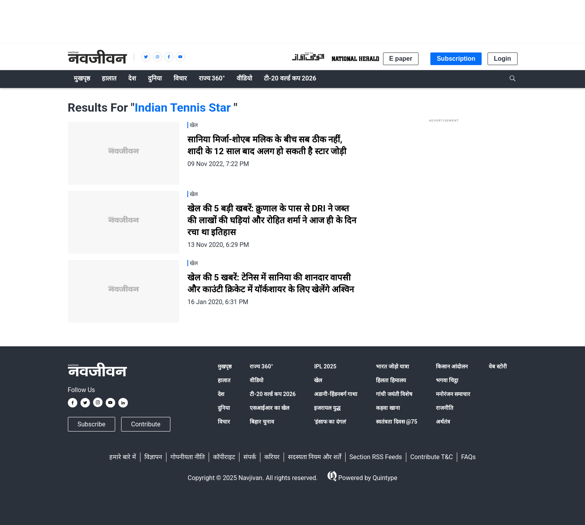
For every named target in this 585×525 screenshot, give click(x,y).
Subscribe (92, 424)
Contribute (145, 424)
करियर (272, 457)
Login (502, 58)
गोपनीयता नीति (187, 457)
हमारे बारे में (122, 457)
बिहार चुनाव (262, 422)
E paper (401, 58)
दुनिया (224, 408)
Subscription (456, 58)
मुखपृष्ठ (225, 366)
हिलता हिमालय (391, 380)
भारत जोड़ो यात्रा (392, 366)
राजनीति (444, 408)
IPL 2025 (325, 366)
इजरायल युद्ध (327, 408)
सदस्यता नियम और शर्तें (314, 457)
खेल (318, 380)
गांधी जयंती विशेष (394, 394)
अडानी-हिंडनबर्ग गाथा (335, 394)
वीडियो (257, 380)
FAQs (468, 457)
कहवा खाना (388, 408)
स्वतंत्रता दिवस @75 (396, 422)
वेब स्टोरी (498, 366)
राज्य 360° (261, 366)
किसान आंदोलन (452, 366)
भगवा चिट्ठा (447, 380)
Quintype (384, 478)
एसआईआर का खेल (269, 408)
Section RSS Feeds (376, 457)
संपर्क (249, 457)
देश (221, 394)
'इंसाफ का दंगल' (330, 422)
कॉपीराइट (224, 457)
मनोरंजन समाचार (453, 394)
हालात (224, 380)
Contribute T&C (431, 457)
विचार (224, 422)
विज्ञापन (153, 457)
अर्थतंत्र (443, 422)
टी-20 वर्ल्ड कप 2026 (272, 394)
